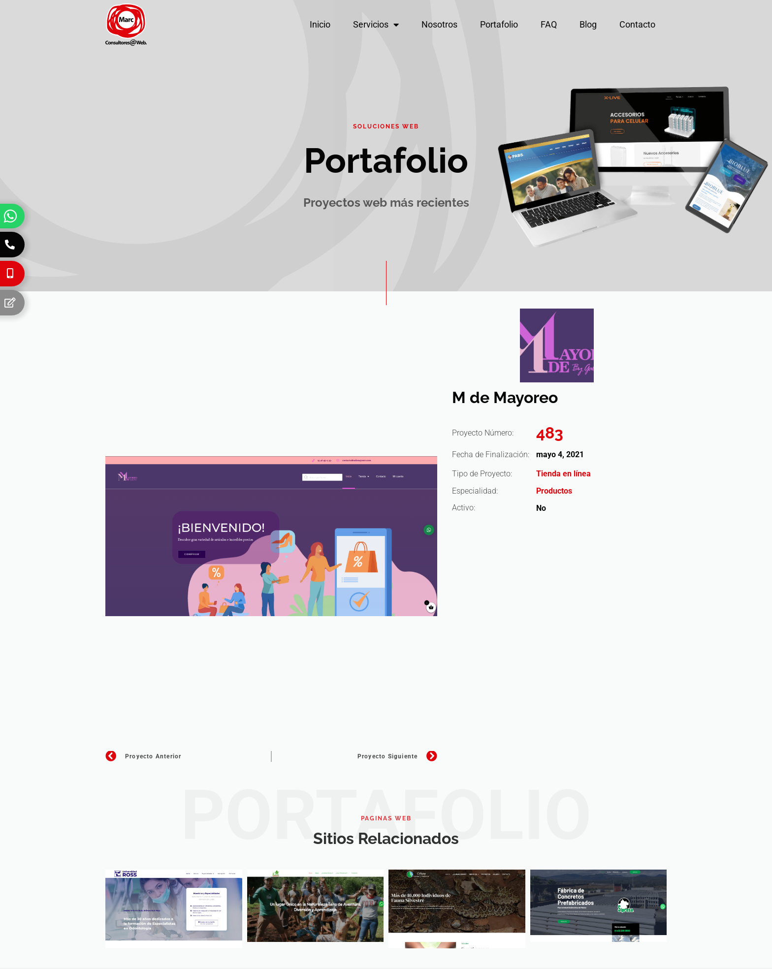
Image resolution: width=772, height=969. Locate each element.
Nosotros (439, 24)
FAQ (549, 24)
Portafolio (499, 24)
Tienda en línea (563, 473)
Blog (588, 24)
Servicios (376, 24)
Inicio (320, 24)
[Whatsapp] (10, 216)
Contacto (637, 24)
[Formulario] (10, 303)
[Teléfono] (10, 244)
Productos (554, 491)
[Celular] (10, 273)
